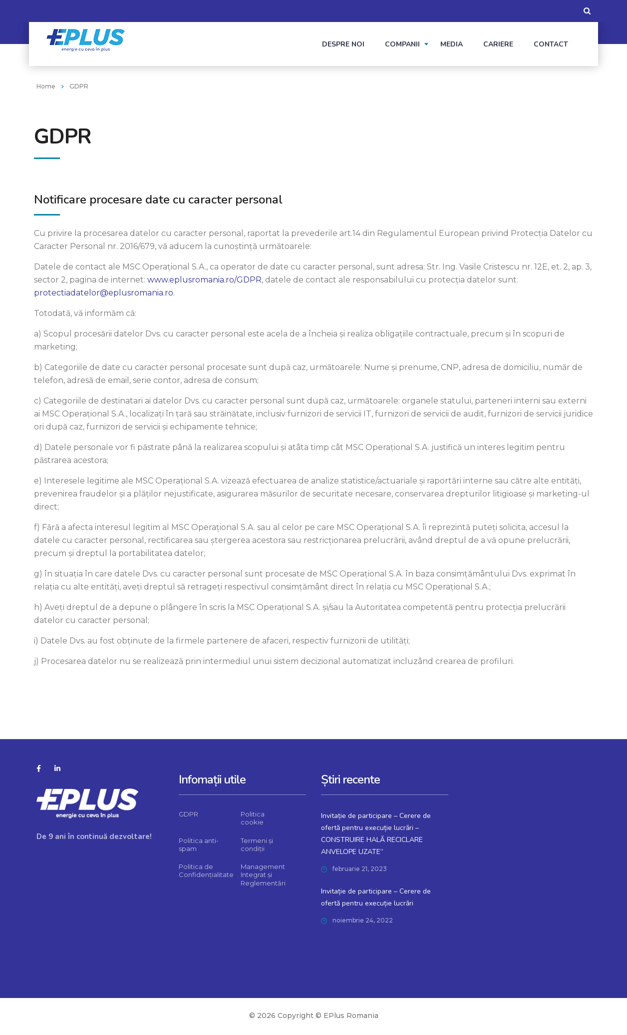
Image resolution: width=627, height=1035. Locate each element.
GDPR (188, 814)
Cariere (498, 44)
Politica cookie (253, 818)
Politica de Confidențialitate (206, 870)
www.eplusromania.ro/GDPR (204, 279)
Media (451, 44)
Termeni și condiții (257, 844)
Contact (551, 44)
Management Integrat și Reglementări (263, 874)
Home (45, 86)
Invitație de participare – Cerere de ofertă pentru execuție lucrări (376, 897)
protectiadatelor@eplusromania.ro (103, 293)
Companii (402, 44)
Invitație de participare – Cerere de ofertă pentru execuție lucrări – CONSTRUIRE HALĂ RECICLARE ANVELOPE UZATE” (376, 833)
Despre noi (343, 44)
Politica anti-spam (199, 844)
